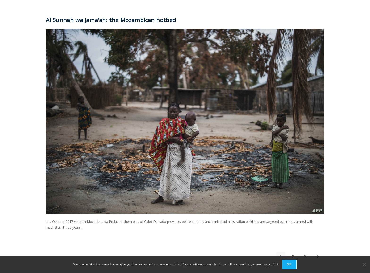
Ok (289, 264)
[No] (364, 264)
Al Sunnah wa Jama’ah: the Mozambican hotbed (111, 20)
